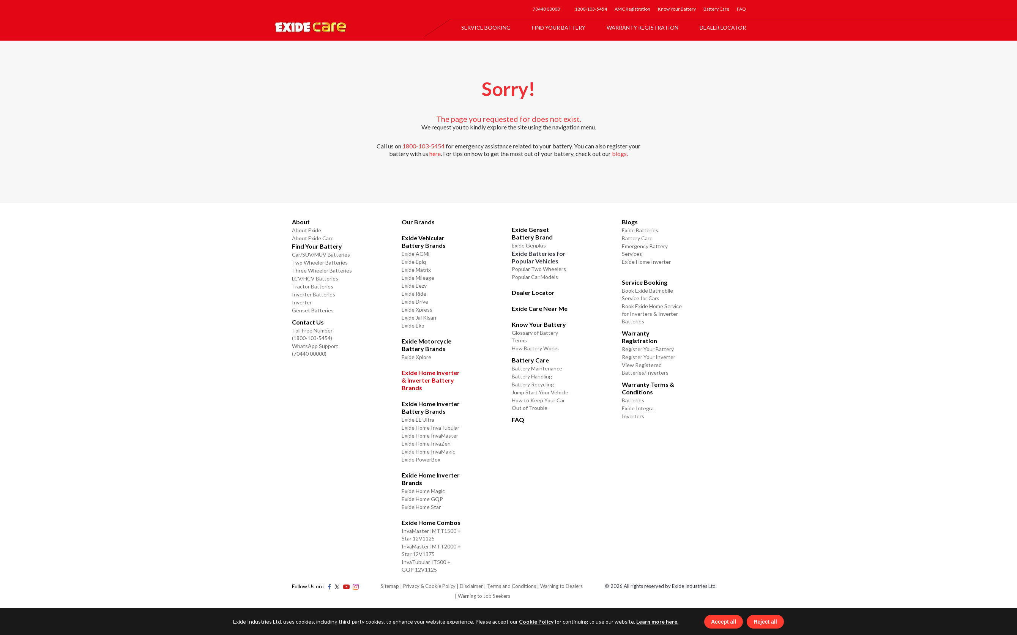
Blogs (630, 221)
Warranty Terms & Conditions (648, 388)
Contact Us (308, 322)
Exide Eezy (414, 285)
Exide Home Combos (431, 522)
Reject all (767, 621)
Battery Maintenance (537, 368)
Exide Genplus (529, 245)
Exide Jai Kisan (419, 317)
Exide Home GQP (422, 499)
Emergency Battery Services (645, 250)
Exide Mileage (418, 277)
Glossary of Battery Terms (535, 336)
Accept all (725, 621)
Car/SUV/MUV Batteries (321, 254)
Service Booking (486, 27)
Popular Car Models (535, 277)
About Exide (306, 230)
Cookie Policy (534, 621)
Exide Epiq (414, 261)
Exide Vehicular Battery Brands (424, 241)
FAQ (741, 9)
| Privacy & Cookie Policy (428, 586)
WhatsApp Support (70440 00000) (315, 350)
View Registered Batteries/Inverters (645, 369)
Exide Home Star (421, 507)
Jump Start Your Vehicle (540, 392)
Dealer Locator (723, 27)
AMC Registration (632, 9)
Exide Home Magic (423, 491)
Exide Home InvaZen (426, 443)
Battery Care (716, 9)
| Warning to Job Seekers (482, 596)
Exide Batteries (640, 230)
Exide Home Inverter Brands (431, 478)
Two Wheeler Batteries (320, 262)
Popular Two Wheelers (539, 269)
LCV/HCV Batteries (315, 278)
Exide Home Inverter (646, 261)
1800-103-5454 (591, 9)
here (435, 153)
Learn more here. (655, 621)
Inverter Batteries (313, 294)
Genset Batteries (313, 310)
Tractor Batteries (312, 286)
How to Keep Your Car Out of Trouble (538, 404)
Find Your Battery (558, 27)
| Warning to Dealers (560, 586)
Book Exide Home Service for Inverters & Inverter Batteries (652, 314)
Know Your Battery (677, 9)
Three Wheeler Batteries (322, 270)
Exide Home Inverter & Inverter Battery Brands (431, 380)
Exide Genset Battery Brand (532, 233)
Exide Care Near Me (540, 308)
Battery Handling (532, 376)
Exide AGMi (415, 254)
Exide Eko (413, 325)
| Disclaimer (470, 586)
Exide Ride (414, 293)
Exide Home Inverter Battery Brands (431, 407)
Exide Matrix (416, 269)
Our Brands (418, 221)
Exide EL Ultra (418, 419)
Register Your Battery (648, 349)
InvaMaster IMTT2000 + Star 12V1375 (431, 550)
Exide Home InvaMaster (430, 435)
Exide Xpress (417, 309)
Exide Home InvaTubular (430, 427)
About (301, 221)
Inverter (302, 302)
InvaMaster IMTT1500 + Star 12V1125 (431, 535)
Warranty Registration (642, 27)
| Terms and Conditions (510, 586)
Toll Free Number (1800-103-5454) (312, 334)
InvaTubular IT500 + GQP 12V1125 (426, 566)
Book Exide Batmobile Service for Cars (647, 294)
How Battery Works (535, 348)
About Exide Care (313, 238)
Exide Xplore (416, 357)
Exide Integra (638, 408)
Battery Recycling (533, 384)
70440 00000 (546, 9)
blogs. (620, 153)
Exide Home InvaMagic (428, 451)
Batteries (633, 400)
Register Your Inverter (648, 357)
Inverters (633, 416)
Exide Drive (415, 301)
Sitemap (390, 586)
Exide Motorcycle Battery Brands (426, 344)
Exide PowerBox (421, 459)
